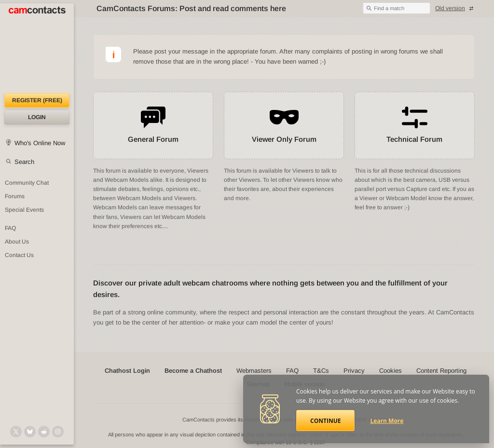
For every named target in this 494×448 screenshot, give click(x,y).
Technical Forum (414, 139)
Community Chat (27, 182)
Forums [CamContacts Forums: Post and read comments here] (15, 196)
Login (37, 117)
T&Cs (321, 370)
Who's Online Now (39, 143)
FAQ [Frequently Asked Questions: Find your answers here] (10, 228)
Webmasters (254, 370)
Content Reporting (441, 370)
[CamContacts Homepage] (37, 48)
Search (24, 161)
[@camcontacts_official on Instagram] (58, 431)
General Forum (153, 139)
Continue (325, 421)
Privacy (354, 370)
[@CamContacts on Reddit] (44, 431)
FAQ (292, 370)
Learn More (387, 421)
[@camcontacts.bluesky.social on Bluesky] (30, 431)
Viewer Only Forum (284, 139)
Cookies (390, 370)
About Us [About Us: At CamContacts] (17, 241)
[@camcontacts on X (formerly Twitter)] (16, 431)
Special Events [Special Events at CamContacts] (24, 209)
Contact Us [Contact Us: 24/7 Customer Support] (19, 255)
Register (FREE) (37, 100)
